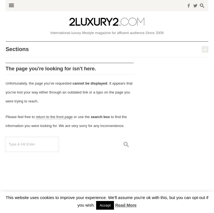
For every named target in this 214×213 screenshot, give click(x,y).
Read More (126, 205)
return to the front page (54, 117)
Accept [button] (105, 205)
